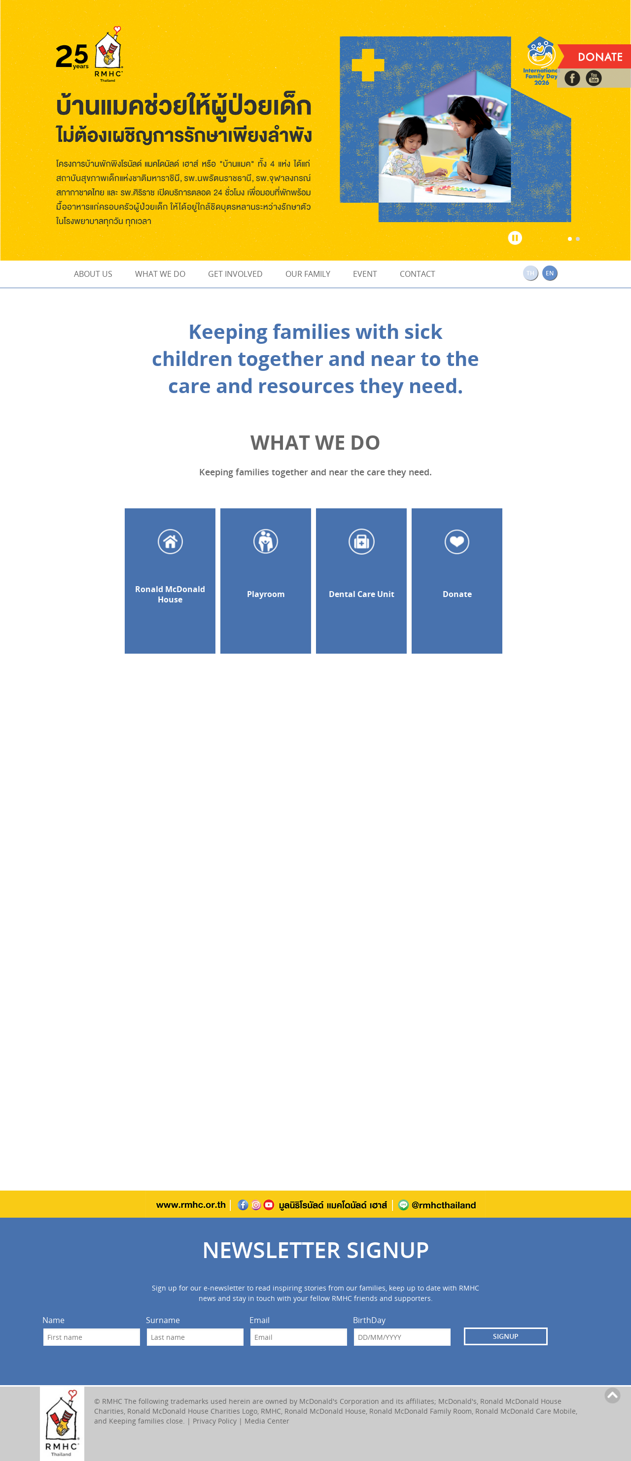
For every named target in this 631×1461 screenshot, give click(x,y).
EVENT (365, 273)
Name (53, 1320)
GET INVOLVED (235, 273)
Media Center (267, 1421)
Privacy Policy (215, 1421)
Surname (163, 1320)
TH (530, 273)
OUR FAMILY (307, 273)
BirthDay (369, 1320)
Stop (515, 236)
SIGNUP (506, 1336)
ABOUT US (93, 273)
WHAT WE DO (160, 273)
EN (550, 273)
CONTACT (417, 273)
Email (259, 1320)
